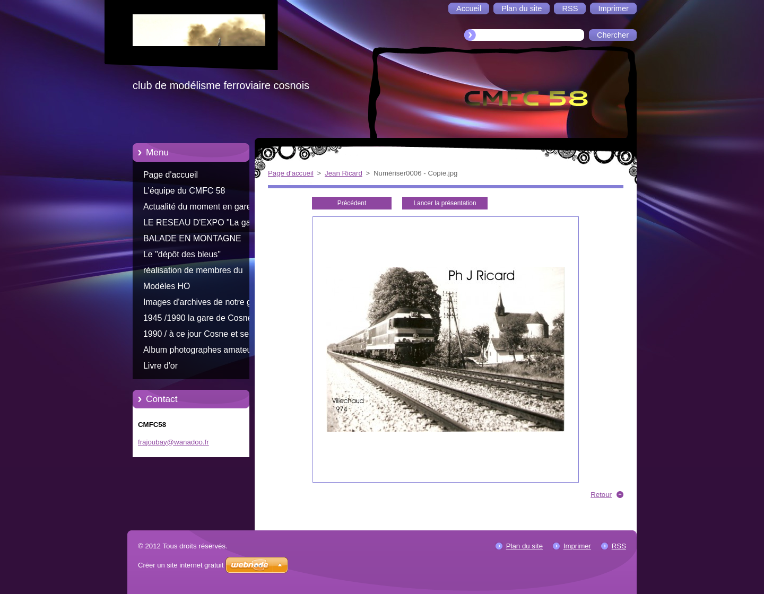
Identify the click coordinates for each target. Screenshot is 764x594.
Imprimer (577, 546)
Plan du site (524, 546)
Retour (601, 495)
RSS (619, 546)
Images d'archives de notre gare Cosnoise (203, 304)
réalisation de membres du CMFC (193, 272)
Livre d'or (160, 365)
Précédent (351, 203)
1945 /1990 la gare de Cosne (197, 317)
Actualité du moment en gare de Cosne (203, 208)
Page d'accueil (170, 174)
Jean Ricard (343, 173)
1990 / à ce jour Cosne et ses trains (198, 335)
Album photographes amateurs (201, 349)
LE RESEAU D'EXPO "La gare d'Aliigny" (200, 224)
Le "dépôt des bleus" (182, 254)
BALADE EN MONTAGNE (192, 238)
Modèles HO (166, 286)
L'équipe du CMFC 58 (184, 190)
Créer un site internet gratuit (180, 565)
